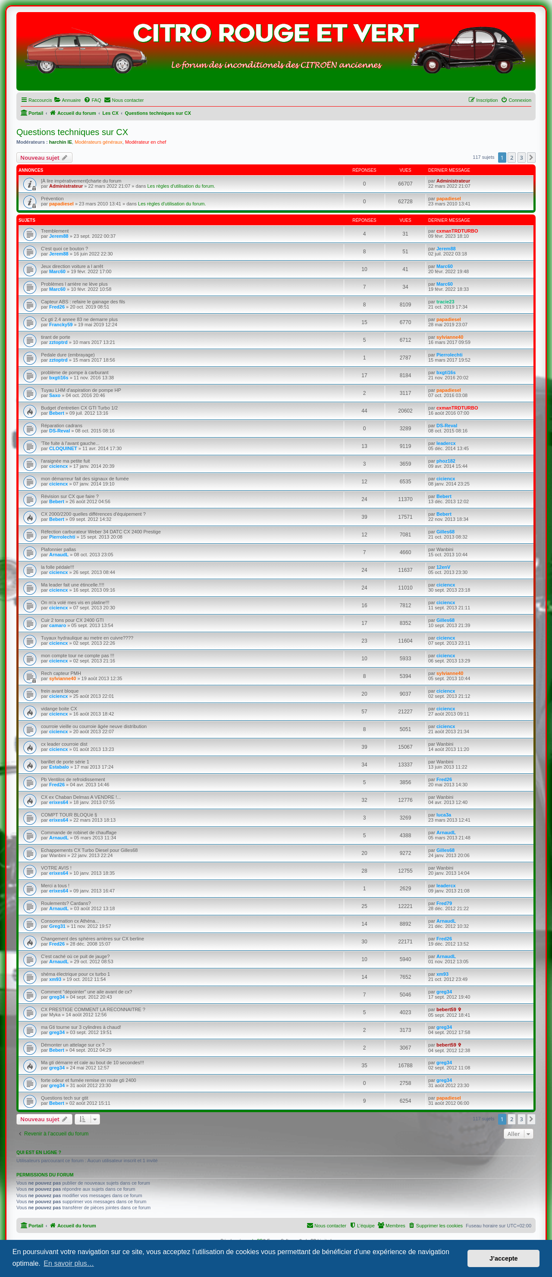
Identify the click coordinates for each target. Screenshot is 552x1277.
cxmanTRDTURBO (457, 230)
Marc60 (57, 271)
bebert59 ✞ (448, 1009)
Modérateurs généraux (98, 142)
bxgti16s (59, 377)
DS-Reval (59, 430)
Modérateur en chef (145, 142)
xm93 (55, 979)
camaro (57, 625)
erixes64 (58, 802)
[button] (531, 157)
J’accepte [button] (503, 1258)
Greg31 (57, 926)
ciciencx (58, 466)
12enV (443, 567)
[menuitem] (67, 100)
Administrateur (66, 186)
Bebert (56, 413)
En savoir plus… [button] (69, 1263)
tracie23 (445, 301)
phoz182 (445, 461)
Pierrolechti (449, 354)
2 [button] (511, 157)
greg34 (57, 997)
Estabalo (59, 766)
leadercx (446, 443)
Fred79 (444, 903)
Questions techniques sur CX (72, 132)
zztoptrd (58, 342)
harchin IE (60, 142)
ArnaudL (59, 554)
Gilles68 (445, 531)
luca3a (443, 814)
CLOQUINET (63, 448)
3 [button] (521, 157)
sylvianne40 (449, 337)
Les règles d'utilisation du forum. (181, 186)
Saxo (54, 395)
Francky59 (60, 324)
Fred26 (57, 306)
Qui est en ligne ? (38, 1152)
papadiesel (61, 203)
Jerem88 (59, 236)
